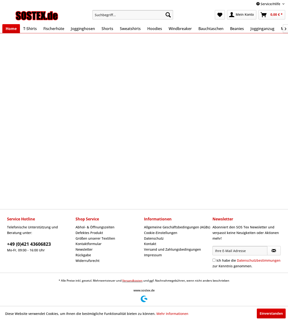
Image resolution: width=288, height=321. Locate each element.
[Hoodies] (154, 28)
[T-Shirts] (30, 28)
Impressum (153, 255)
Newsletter (84, 249)
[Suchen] (168, 14)
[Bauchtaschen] (211, 28)
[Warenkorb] (271, 14)
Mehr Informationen (172, 313)
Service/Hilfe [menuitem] (268, 4)
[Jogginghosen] (83, 28)
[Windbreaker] (180, 28)
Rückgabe (83, 255)
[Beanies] (237, 28)
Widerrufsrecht (87, 260)
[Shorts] (107, 28)
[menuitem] (132, 14)
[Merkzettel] (220, 14)
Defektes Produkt (89, 232)
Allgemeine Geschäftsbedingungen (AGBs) (177, 227)
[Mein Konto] (241, 14)
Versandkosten (132, 281)
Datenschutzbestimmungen (258, 260)
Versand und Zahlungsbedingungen (172, 249)
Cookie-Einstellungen (160, 232)
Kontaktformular (89, 244)
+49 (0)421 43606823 (29, 244)
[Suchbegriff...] (132, 14)
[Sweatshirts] (130, 28)
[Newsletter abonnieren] (274, 250)
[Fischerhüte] (54, 28)
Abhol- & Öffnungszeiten (95, 227)
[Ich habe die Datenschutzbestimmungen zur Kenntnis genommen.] (214, 260)
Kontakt (150, 244)
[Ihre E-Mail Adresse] (239, 250)
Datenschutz (154, 238)
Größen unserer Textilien (95, 238)
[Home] (11, 28)
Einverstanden (271, 313)
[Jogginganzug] (262, 28)
